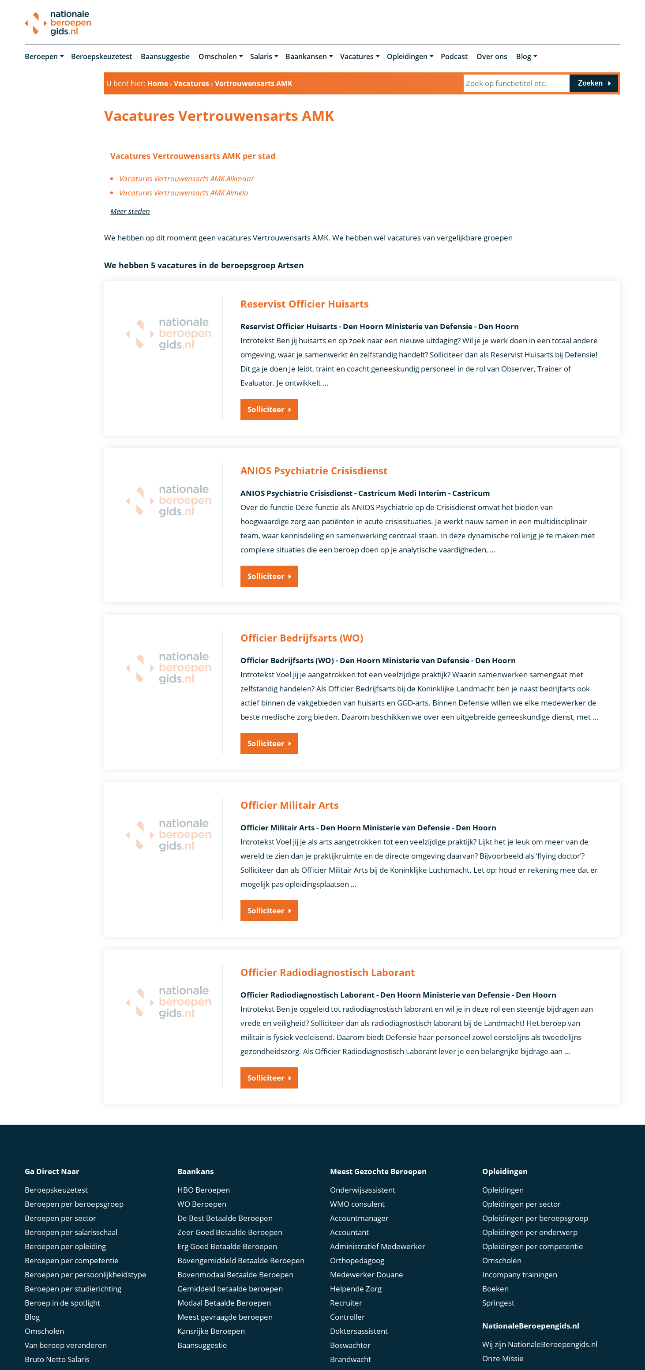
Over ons (491, 56)
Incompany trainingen (519, 1261)
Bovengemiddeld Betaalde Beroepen (240, 1247)
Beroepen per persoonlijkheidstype (85, 1261)
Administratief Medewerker (377, 1233)
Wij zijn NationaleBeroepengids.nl (539, 1331)
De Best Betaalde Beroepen (225, 1205)
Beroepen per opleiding (65, 1233)
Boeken (495, 1275)
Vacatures (357, 56)
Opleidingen (407, 56)
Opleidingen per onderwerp (530, 1219)
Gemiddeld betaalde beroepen (230, 1275)
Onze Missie (503, 1345)
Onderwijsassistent (362, 1176)
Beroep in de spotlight (62, 1289)
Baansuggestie (165, 56)
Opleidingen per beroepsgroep (535, 1205)
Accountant (349, 1219)
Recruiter (346, 1289)
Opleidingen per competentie (532, 1233)
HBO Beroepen (203, 1176)
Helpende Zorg (356, 1275)
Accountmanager (359, 1205)
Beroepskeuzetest (101, 56)
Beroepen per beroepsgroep (74, 1191)
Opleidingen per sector (521, 1191)
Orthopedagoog (357, 1247)
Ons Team (499, 1359)
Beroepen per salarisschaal (71, 1219)
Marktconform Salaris (61, 1360)
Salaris (261, 56)
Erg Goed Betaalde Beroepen (227, 1233)
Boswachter (350, 1332)
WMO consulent (357, 1191)
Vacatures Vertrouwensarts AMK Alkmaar (186, 178)
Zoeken (590, 83)
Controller (347, 1304)
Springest (498, 1289)
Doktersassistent (359, 1318)
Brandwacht (350, 1346)
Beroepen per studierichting (73, 1275)
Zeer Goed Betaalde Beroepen (229, 1219)
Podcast (454, 56)
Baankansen (306, 56)
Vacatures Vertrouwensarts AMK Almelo (183, 193)
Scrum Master (354, 1360)
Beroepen (41, 56)
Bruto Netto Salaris (57, 1346)
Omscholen (218, 56)
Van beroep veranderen (66, 1332)
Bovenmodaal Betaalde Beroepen (235, 1261)
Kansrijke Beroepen (211, 1318)
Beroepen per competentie (72, 1247)
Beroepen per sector (60, 1205)
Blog (523, 56)
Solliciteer (266, 409)
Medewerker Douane (366, 1261)
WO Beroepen (201, 1191)
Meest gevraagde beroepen (225, 1304)
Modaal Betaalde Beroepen (224, 1289)
